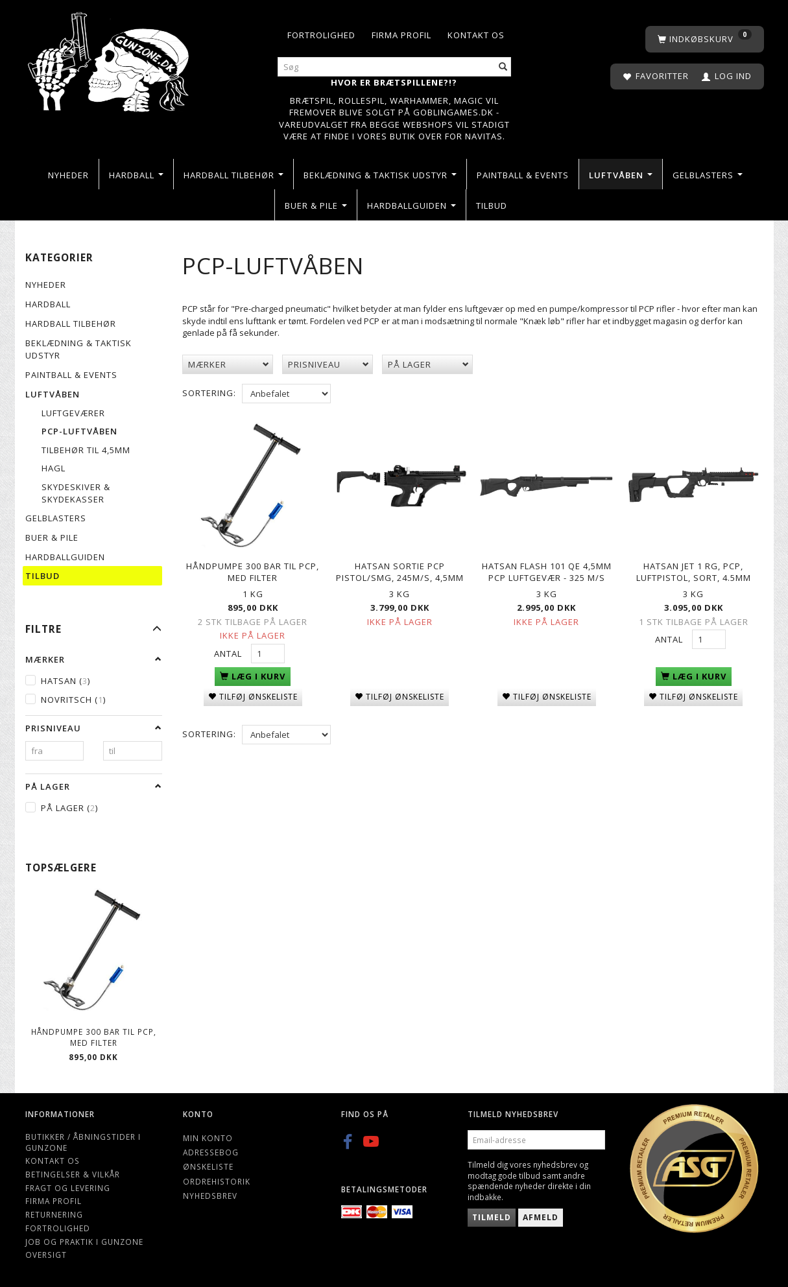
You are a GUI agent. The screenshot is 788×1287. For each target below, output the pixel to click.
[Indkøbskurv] (705, 39)
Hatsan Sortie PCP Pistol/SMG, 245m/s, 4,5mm (400, 570)
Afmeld (540, 1217)
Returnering (54, 1214)
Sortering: (209, 393)
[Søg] (503, 67)
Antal (229, 651)
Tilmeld (491, 1217)
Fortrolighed (321, 35)
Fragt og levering (67, 1188)
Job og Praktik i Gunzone (84, 1241)
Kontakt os (476, 35)
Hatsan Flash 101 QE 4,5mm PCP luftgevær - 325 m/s (547, 570)
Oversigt (46, 1254)
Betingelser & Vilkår (72, 1174)
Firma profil (401, 35)
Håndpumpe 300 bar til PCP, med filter (93, 1037)
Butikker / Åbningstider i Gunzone (83, 1142)
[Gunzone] (110, 58)
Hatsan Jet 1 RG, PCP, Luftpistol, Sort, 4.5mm (693, 570)
